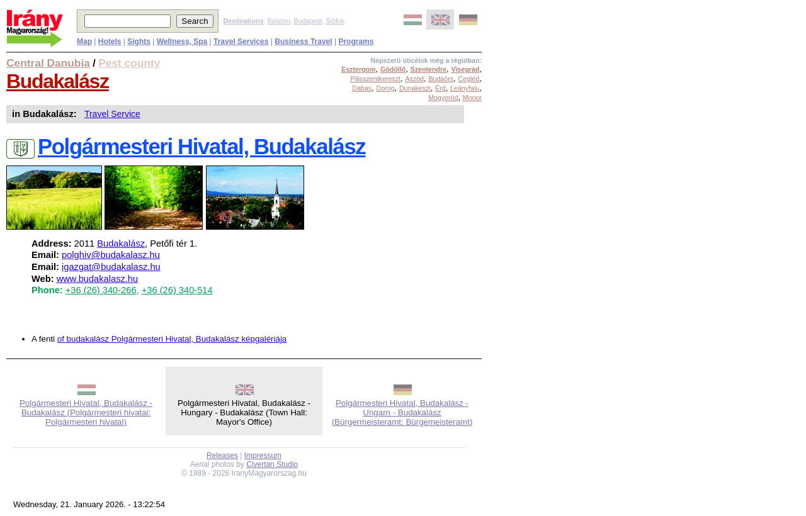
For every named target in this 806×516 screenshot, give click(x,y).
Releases (222, 455)
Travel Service (112, 114)
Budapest (308, 21)
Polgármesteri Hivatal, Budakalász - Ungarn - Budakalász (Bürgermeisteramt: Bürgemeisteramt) (402, 412)
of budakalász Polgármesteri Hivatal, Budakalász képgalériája (172, 339)
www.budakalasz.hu (98, 279)
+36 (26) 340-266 (101, 290)
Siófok (335, 21)
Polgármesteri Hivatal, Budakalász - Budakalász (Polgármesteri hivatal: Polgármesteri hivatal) (86, 412)
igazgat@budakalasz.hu (111, 267)
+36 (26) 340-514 (177, 290)
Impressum (262, 455)
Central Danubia (48, 63)
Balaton (278, 21)
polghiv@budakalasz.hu (111, 255)
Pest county (129, 63)
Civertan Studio (272, 464)
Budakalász (57, 81)
